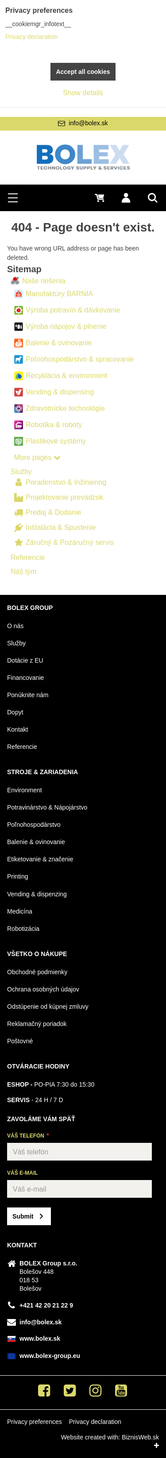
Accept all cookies (83, 71)
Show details (83, 92)
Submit (22, 1216)
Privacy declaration (95, 1421)
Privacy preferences (34, 1421)
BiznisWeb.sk (140, 1437)
